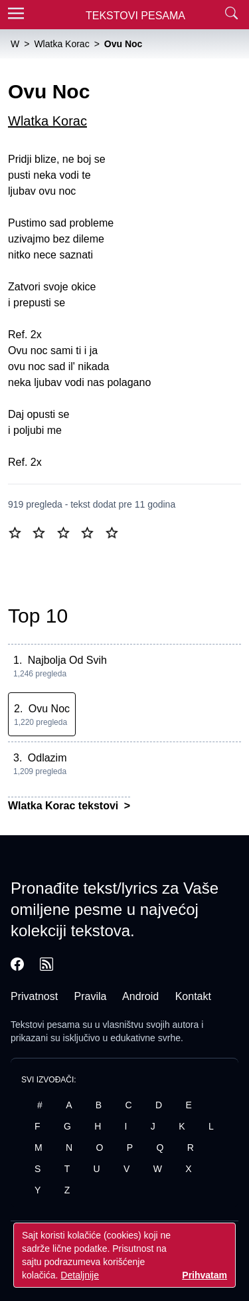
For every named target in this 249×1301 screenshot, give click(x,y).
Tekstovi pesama (45, 1024)
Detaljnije (79, 1275)
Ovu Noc (49, 708)
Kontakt (193, 996)
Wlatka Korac (47, 121)
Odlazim (47, 757)
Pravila (90, 996)
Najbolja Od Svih (67, 660)
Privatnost (34, 996)
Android (140, 996)
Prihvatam (204, 1275)
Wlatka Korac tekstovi (65, 805)
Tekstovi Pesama (135, 15)
